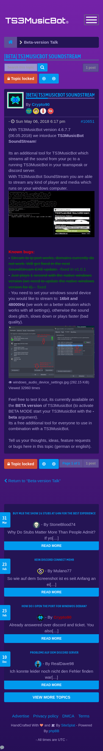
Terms (84, 716)
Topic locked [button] (20, 78)
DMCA (68, 716)
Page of (71, 463)
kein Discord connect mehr (54, 560)
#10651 (87, 121)
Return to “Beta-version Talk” (32, 480)
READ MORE (51, 546)
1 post (91, 68)
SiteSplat (67, 725)
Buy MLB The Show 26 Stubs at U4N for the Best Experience (54, 513)
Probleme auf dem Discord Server (54, 652)
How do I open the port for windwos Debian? (54, 606)
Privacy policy (46, 716)
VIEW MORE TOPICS (51, 697)
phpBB (54, 731)
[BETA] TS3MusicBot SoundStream (42, 56)
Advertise (20, 716)
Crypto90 (41, 104)
